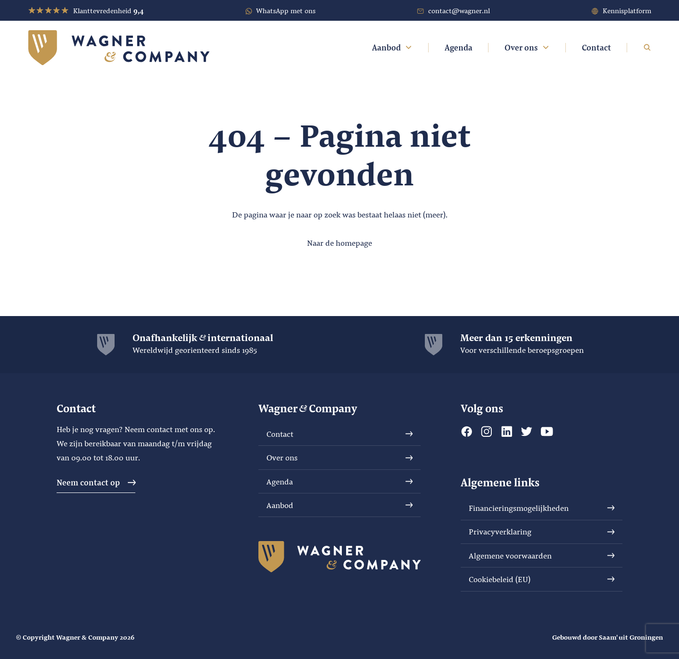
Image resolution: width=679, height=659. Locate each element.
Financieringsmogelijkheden (542, 507)
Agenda (458, 47)
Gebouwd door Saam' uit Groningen (607, 637)
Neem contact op (96, 482)
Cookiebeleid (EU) (542, 579)
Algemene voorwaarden (542, 555)
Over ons (527, 47)
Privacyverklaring (542, 531)
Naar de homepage (339, 242)
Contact (596, 47)
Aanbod (392, 47)
